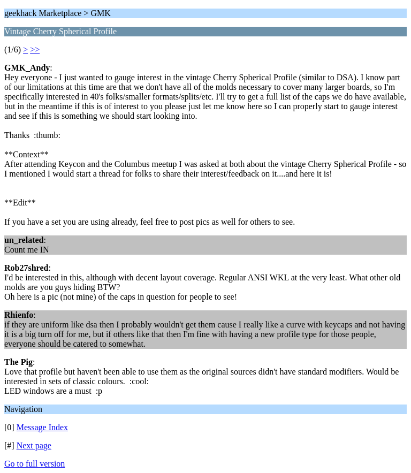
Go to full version (34, 463)
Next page (34, 445)
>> (35, 49)
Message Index (42, 427)
